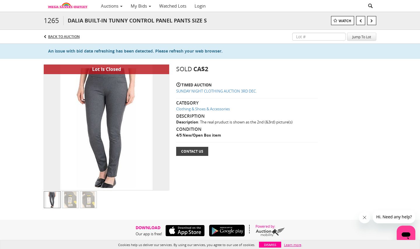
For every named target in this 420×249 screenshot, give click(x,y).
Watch (345, 20)
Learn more (292, 245)
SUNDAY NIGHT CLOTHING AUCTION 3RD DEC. (216, 91)
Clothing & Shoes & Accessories (203, 109)
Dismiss (270, 245)
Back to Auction (64, 36)
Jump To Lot (361, 36)
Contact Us (192, 151)
